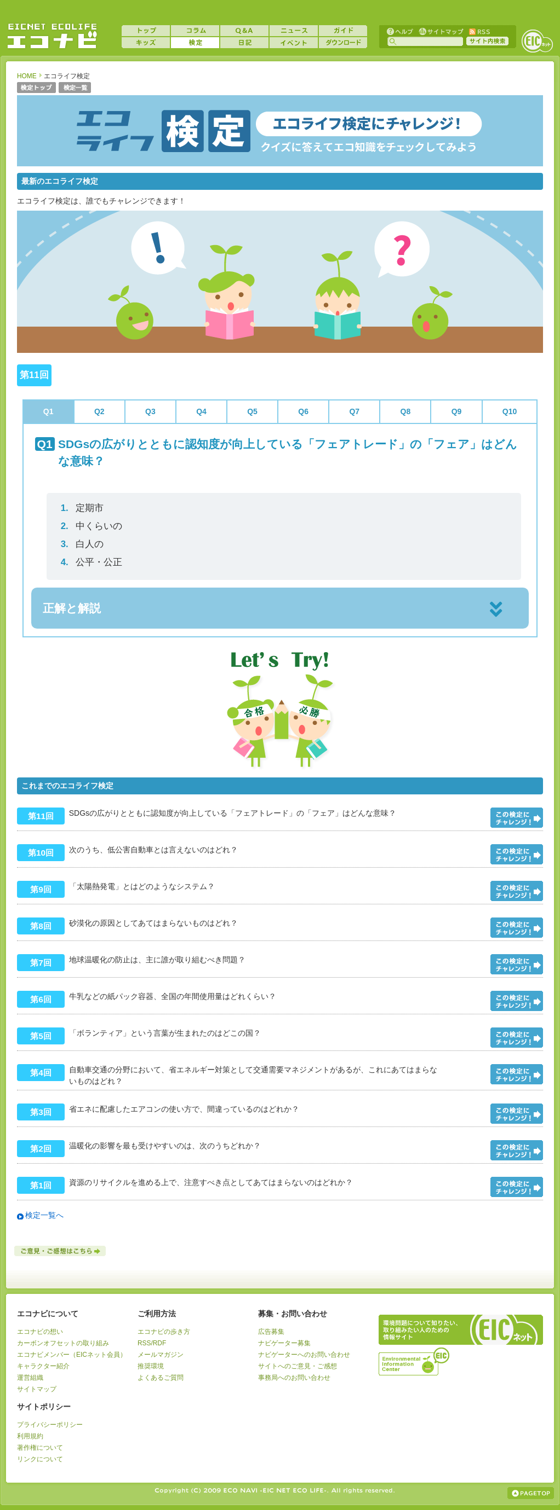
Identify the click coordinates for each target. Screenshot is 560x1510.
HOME (27, 76)
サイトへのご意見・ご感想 (297, 1366)
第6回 (41, 999)
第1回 (41, 1185)
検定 (195, 42)
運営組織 (30, 1377)
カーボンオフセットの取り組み (63, 1343)
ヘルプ (400, 31)
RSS (479, 31)
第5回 (41, 1036)
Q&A (244, 30)
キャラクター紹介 (43, 1366)
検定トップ (36, 88)
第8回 (41, 926)
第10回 (41, 852)
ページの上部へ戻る (530, 1493)
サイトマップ (440, 31)
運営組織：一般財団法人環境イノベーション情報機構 (415, 1360)
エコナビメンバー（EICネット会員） (72, 1354)
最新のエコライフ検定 (59, 181)
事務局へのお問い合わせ (294, 1377)
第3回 (41, 1112)
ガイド (343, 30)
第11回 (41, 816)
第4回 (41, 1072)
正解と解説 (72, 608)
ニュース (294, 30)
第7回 (41, 962)
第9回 (41, 889)
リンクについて (40, 1459)
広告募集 (271, 1331)
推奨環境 (151, 1366)
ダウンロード (343, 42)
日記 (244, 42)
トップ (146, 30)
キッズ (146, 42)
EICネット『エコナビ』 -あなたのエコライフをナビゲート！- (52, 36)
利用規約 (30, 1436)
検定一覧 (75, 88)
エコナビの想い (40, 1331)
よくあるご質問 (161, 1377)
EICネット (537, 41)
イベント (294, 42)
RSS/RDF (152, 1343)
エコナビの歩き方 (164, 1331)
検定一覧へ (44, 1215)
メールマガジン (161, 1354)
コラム (195, 30)
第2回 (41, 1148)
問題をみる (516, 818)
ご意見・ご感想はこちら (60, 1251)
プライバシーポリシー (50, 1424)
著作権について (40, 1447)
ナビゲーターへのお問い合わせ (304, 1354)
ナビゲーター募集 (284, 1343)
